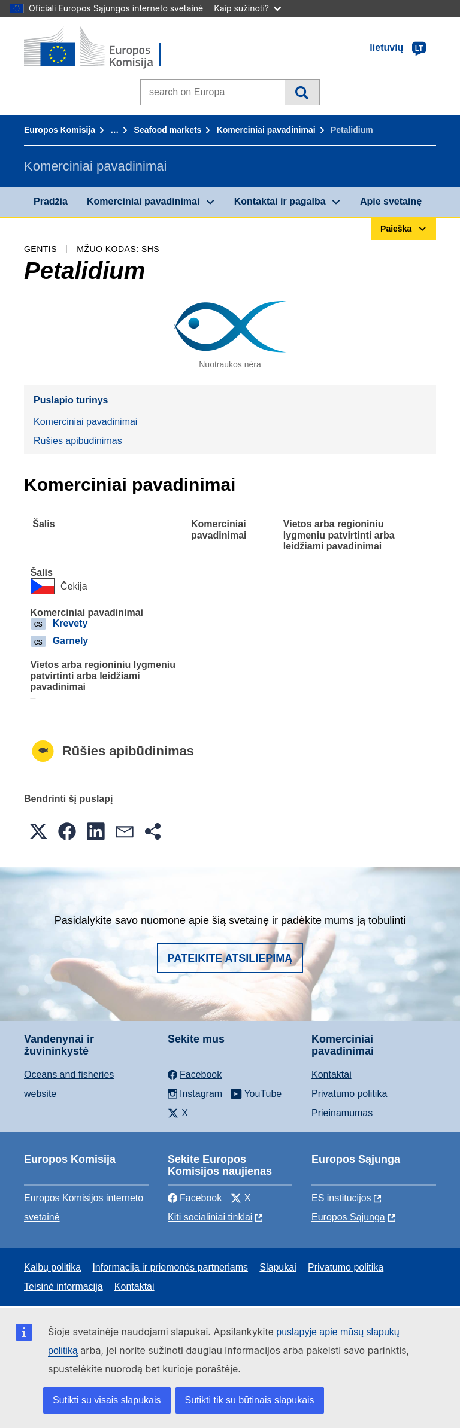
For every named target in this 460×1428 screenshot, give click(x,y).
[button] (38, 831)
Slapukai (277, 1267)
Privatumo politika (349, 1094)
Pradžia (51, 201)
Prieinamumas (342, 1113)
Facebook (195, 1198)
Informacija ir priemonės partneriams (170, 1267)
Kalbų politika (52, 1267)
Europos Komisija (59, 130)
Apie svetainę (391, 201)
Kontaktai (331, 1075)
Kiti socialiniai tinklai (210, 1217)
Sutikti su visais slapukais (107, 1400)
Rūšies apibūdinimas (78, 441)
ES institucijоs (341, 1198)
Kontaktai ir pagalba (280, 201)
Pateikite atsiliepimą (230, 958)
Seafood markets (168, 130)
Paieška (302, 92)
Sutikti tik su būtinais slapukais (249, 1400)
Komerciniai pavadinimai (266, 130)
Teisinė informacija (63, 1286)
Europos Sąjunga (348, 1217)
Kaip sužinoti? (247, 8)
